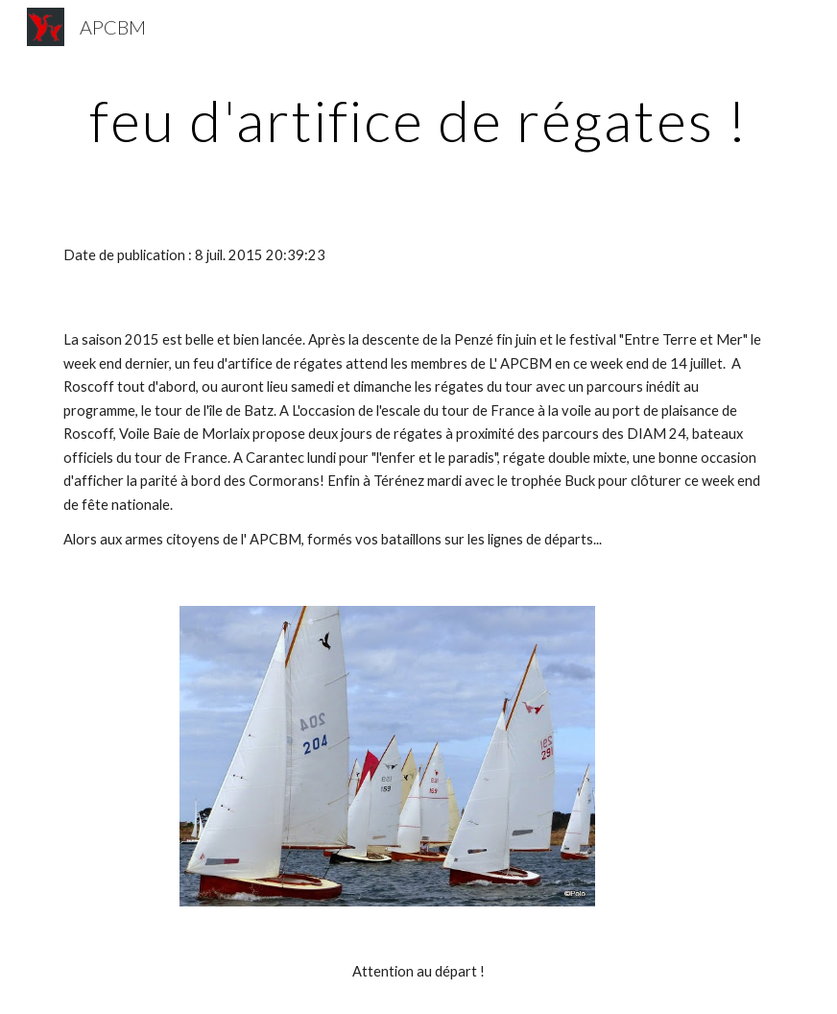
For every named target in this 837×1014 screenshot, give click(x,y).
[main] (419, 120)
